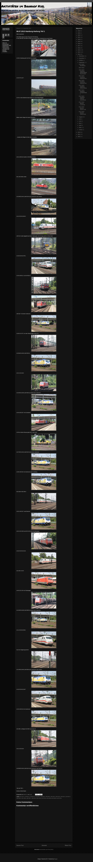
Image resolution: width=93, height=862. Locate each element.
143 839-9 (37, 796)
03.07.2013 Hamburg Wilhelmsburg (83, 87)
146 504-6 (47, 796)
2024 (79, 30)
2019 (79, 41)
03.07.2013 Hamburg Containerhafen (83, 92)
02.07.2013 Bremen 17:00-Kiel (82, 103)
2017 (79, 45)
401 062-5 (54, 798)
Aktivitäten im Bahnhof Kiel (22, 6)
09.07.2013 (81, 67)
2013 (79, 54)
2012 (79, 132)
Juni (80, 121)
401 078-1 (59, 798)
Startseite (44, 845)
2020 (79, 39)
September (82, 62)
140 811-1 (27, 796)
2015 (79, 50)
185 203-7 (29, 798)
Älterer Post (68, 845)
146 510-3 (53, 796)
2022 (79, 35)
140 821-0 (32, 796)
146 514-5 (58, 796)
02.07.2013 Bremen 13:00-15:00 (82, 113)
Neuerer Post (20, 845)
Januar (81, 129)
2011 (79, 134)
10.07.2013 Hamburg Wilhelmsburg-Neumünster (83, 71)
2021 (79, 37)
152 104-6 (24, 798)
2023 (79, 33)
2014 (79, 52)
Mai (80, 123)
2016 (79, 47)
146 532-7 (68, 796)
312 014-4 (44, 798)
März (80, 127)
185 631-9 (34, 798)
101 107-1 (22, 796)
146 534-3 (18, 798)
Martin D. (25, 794)
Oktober (81, 60)
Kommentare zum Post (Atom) (46, 849)
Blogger (55, 859)
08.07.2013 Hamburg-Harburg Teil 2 (83, 77)
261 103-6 (39, 798)
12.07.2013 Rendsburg (82, 65)
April (80, 125)
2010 (79, 136)
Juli (80, 119)
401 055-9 (49, 798)
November (81, 58)
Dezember (81, 56)
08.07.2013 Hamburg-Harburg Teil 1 (83, 82)
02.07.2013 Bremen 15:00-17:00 (82, 108)
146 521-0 (63, 796)
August (81, 117)
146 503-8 (42, 796)
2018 (79, 43)
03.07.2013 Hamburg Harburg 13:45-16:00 (82, 98)
